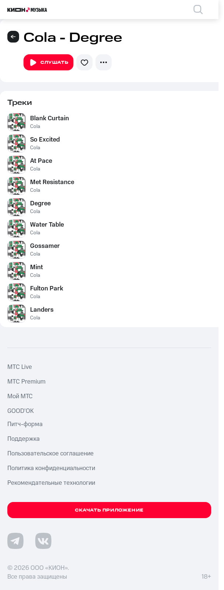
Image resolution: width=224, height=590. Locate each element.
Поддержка (23, 439)
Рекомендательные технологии (51, 483)
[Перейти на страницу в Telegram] (15, 541)
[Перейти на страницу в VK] (43, 541)
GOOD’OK (20, 411)
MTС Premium (26, 381)
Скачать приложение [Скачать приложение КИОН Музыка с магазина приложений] (109, 510)
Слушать (48, 62)
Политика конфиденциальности (51, 468)
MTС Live (19, 367)
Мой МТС (20, 396)
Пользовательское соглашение (50, 453)
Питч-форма (25, 424)
